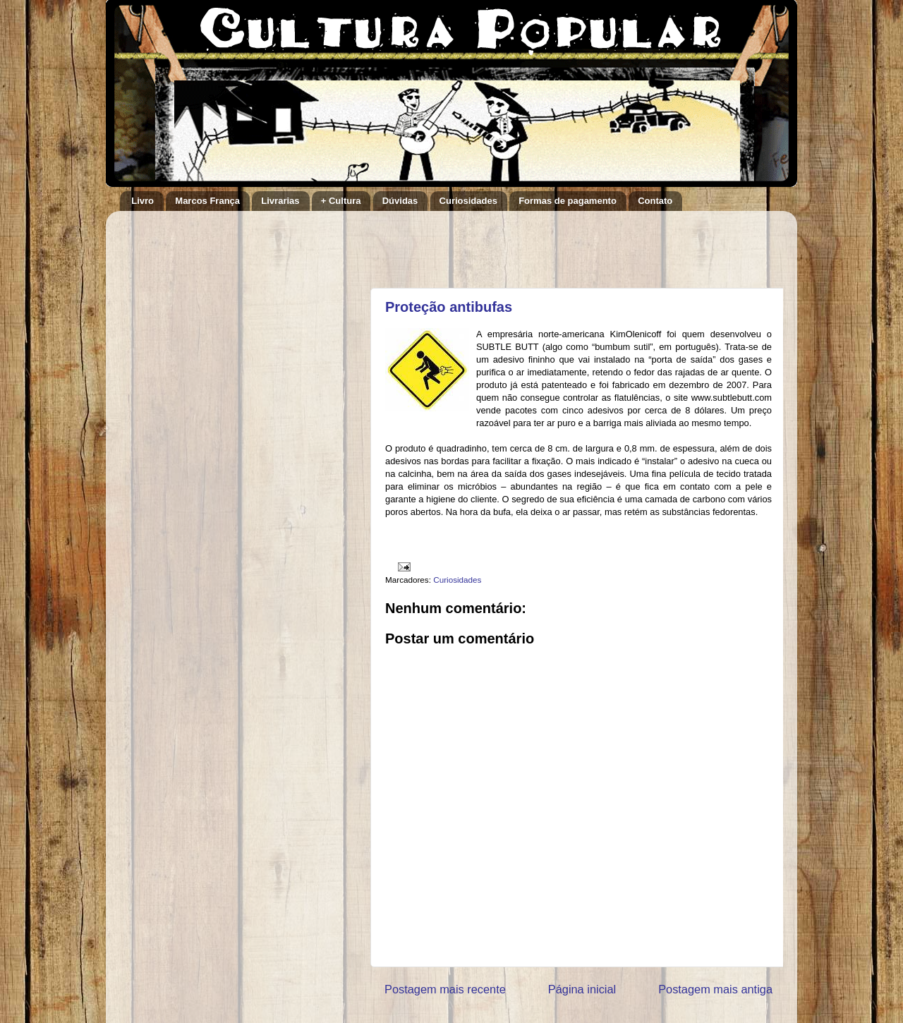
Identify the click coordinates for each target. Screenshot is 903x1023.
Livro (142, 200)
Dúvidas (400, 200)
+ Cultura (341, 200)
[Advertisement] (549, 243)
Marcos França (207, 200)
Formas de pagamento (568, 200)
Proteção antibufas (448, 307)
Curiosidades (468, 200)
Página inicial (582, 989)
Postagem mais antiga (715, 989)
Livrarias (280, 200)
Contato (655, 200)
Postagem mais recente (445, 989)
